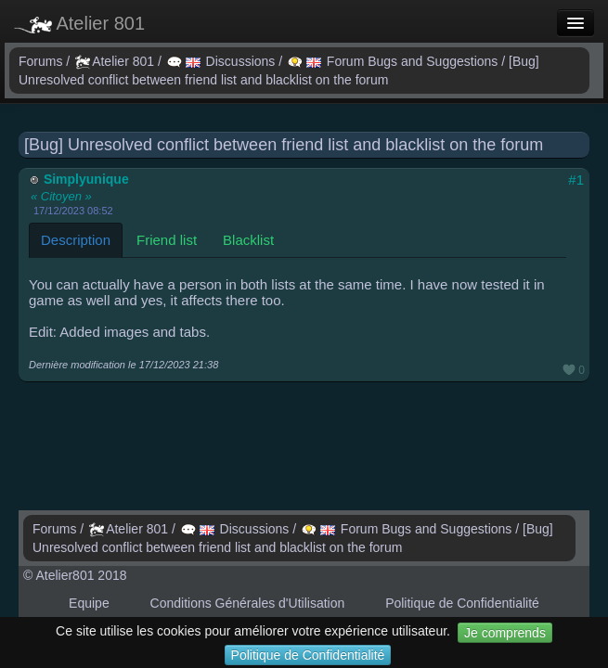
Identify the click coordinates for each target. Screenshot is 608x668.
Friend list (166, 240)
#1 (576, 179)
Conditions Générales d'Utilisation (247, 603)
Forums (42, 61)
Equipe (89, 603)
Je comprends (505, 632)
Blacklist (248, 240)
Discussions (222, 61)
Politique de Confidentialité (308, 655)
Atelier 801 (79, 23)
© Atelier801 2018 (75, 575)
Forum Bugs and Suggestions (394, 61)
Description (75, 240)
